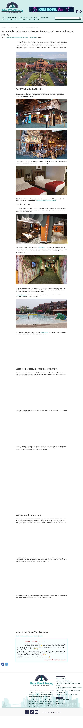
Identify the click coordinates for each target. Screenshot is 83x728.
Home (4, 17)
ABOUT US (59, 713)
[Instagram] (80, 11)
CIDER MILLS (59, 695)
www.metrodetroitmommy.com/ (55, 672)
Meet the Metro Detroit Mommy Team (14, 22)
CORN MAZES (66, 695)
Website (17, 647)
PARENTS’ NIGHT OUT (61, 706)
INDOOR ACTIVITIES (61, 690)
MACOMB (64, 693)
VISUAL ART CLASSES (75, 702)
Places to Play (9, 40)
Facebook (22, 647)
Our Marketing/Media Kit (19, 19)
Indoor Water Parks (22, 40)
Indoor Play (39, 17)
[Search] (66, 19)
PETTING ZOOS (60, 700)
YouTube (41, 647)
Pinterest (31, 647)
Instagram (36, 647)
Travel (28, 40)
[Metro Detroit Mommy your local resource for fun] (12, 7)
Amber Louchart (35, 40)
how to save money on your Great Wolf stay (47, 205)
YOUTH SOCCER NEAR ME (62, 702)
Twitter (27, 647)
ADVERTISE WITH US (61, 716)
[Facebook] (77, 11)
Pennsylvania (6, 29)
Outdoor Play (6, 19)
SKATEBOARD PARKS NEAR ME (64, 699)
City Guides (31, 17)
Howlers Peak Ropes (22, 302)
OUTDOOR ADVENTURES (62, 692)
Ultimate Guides (12, 17)
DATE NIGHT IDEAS (73, 706)
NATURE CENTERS (76, 699)
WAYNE (70, 693)
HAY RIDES (73, 695)
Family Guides (22, 17)
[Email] (36, 724)
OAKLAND (58, 693)
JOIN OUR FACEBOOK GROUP (63, 711)
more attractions (45, 340)
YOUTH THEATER (60, 704)
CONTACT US (59, 715)
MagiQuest (41, 253)
